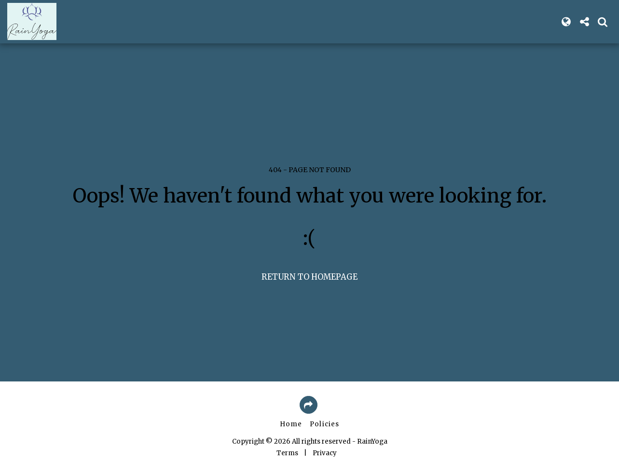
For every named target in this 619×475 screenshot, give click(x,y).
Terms (287, 453)
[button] (584, 21)
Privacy (325, 453)
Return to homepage (309, 277)
